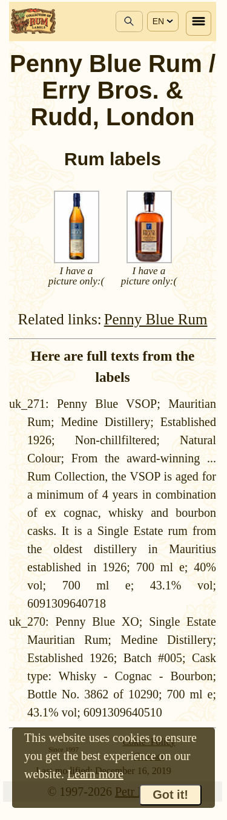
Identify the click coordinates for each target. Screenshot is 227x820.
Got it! (170, 794)
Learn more (95, 774)
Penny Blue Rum (156, 319)
